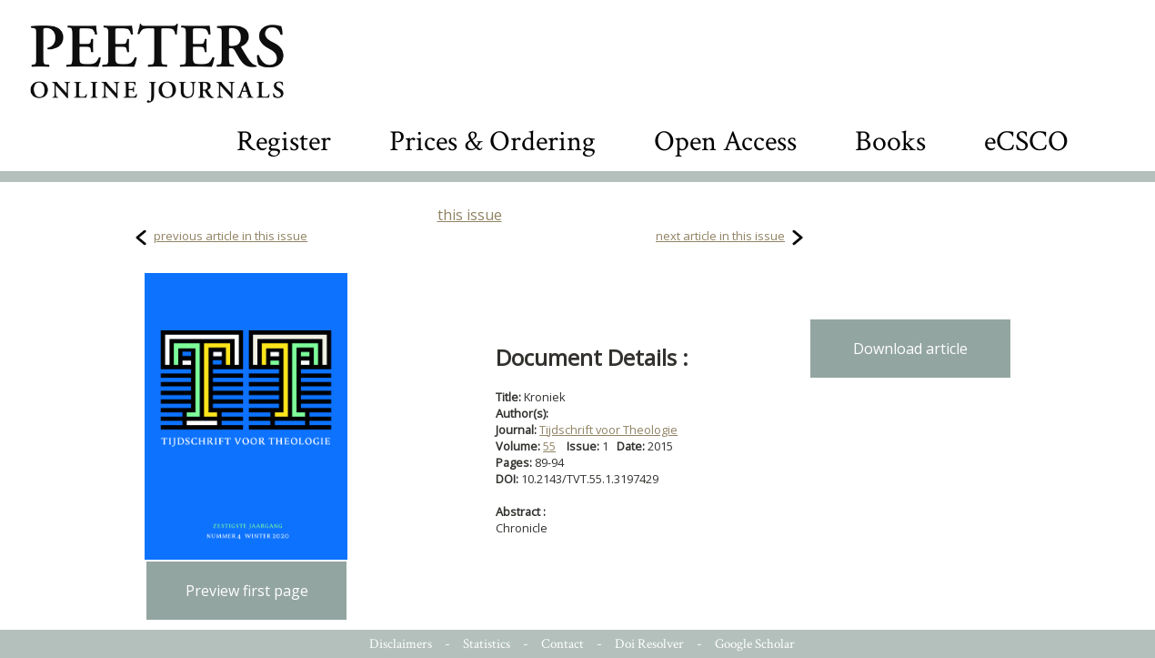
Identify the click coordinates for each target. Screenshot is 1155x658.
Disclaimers (400, 644)
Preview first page (247, 591)
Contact (562, 644)
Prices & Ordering (492, 141)
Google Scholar (755, 644)
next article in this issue (720, 236)
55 (549, 446)
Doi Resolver (649, 644)
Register (283, 141)
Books (890, 141)
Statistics (486, 644)
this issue (469, 215)
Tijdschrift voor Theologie (608, 429)
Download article (910, 349)
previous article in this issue (230, 236)
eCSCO (1026, 141)
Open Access (725, 141)
